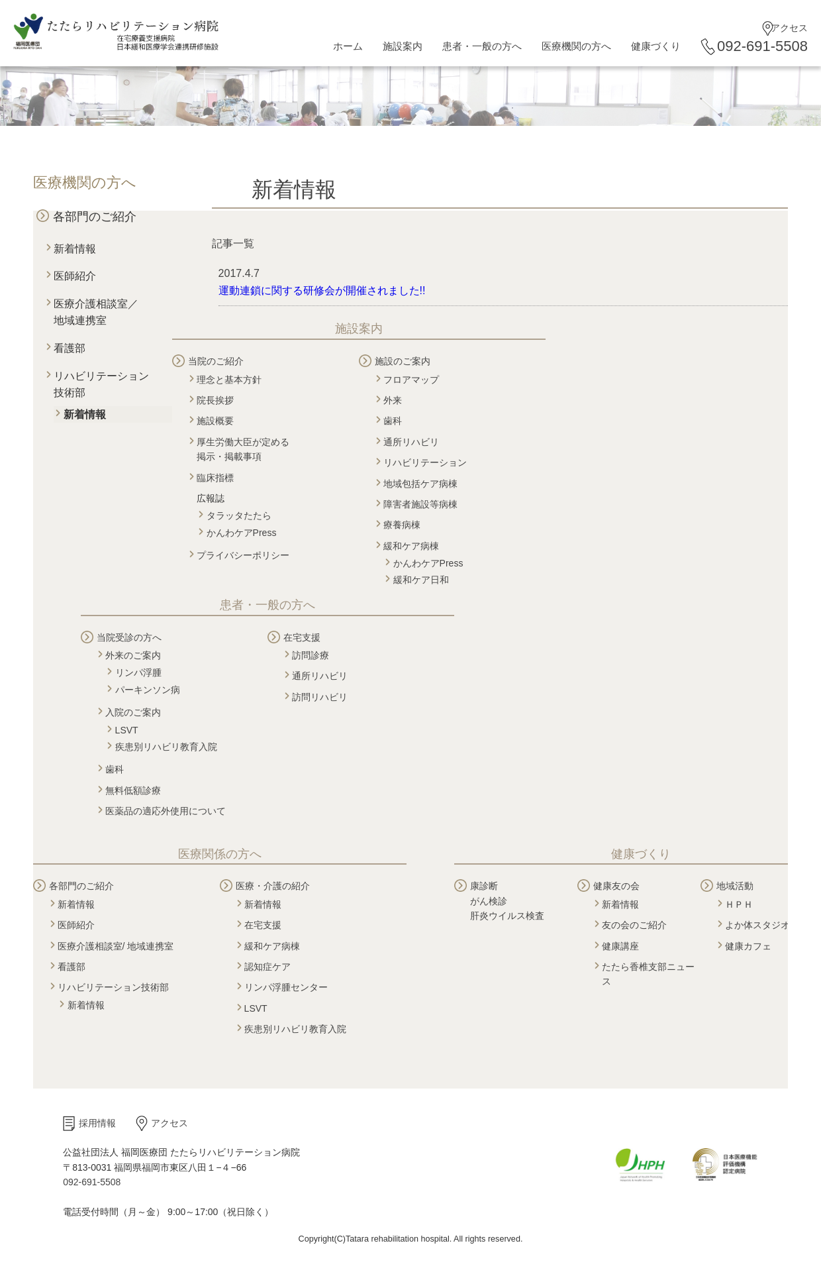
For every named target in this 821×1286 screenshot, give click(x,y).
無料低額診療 (133, 790)
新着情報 (75, 248)
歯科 (392, 420)
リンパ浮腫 (138, 672)
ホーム (348, 46)
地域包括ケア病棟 (420, 483)
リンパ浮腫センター (286, 987)
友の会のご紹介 (634, 925)
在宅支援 (301, 637)
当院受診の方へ (129, 637)
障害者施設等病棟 (420, 504)
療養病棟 (401, 524)
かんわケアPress (242, 532)
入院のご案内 (133, 712)
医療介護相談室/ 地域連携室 (116, 946)
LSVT (126, 730)
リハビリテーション (425, 462)
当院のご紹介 (216, 361)
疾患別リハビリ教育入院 (166, 746)
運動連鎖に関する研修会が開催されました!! (322, 290)
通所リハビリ (411, 442)
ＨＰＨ (739, 904)
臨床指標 (215, 477)
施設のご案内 (402, 361)
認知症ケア (267, 966)
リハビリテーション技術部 (113, 987)
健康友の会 (616, 886)
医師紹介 (75, 276)
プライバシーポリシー (243, 555)
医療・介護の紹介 (273, 886)
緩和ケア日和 (421, 579)
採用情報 (97, 1123)
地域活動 (734, 886)
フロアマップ (411, 379)
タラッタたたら (239, 515)
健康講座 (620, 946)
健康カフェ (748, 946)
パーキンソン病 (147, 689)
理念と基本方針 (229, 379)
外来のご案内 (133, 655)
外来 (392, 400)
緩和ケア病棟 (411, 546)
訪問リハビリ (320, 697)
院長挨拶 (215, 400)
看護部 (69, 348)
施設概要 (215, 420)
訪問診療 (310, 655)
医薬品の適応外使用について (165, 811)
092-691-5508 (762, 46)
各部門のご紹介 (94, 216)
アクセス (789, 28)
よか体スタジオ (757, 925)
